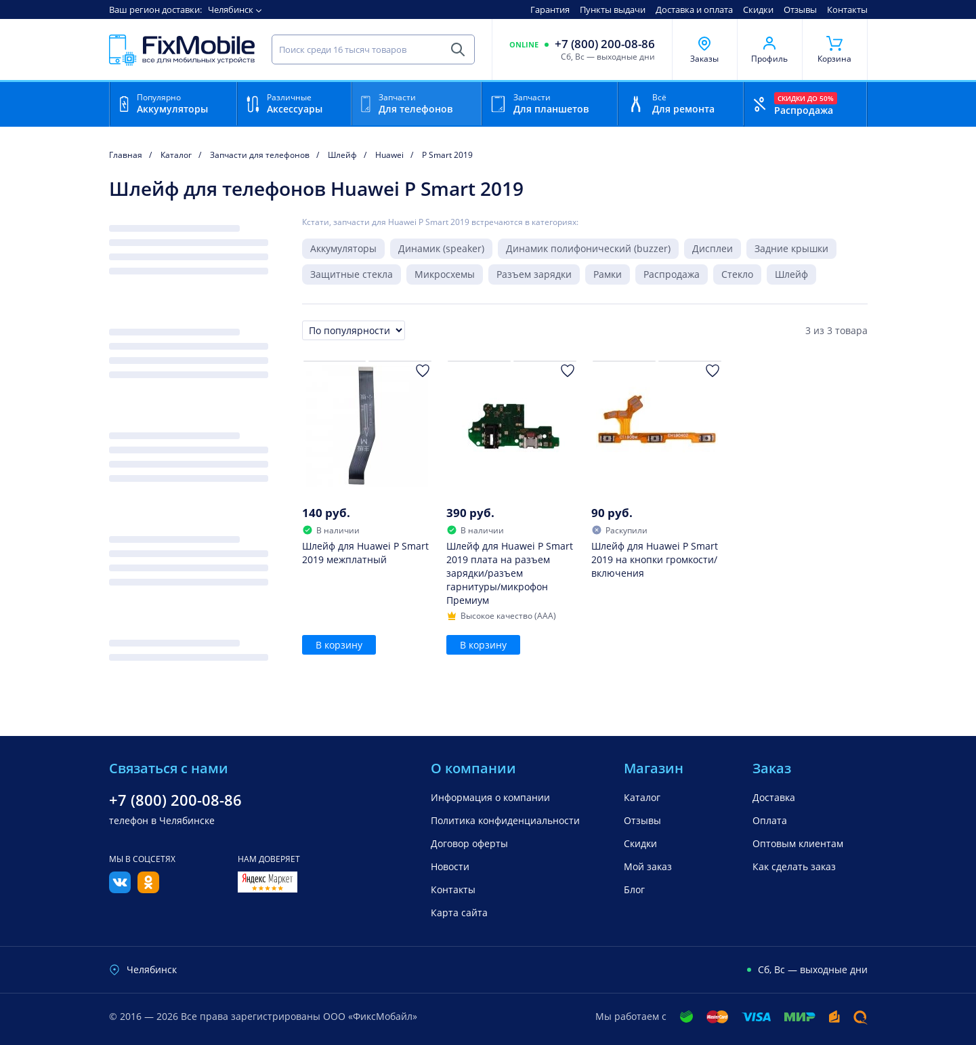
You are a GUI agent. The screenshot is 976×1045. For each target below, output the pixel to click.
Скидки (758, 9)
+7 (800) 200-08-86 (605, 44)
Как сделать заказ (794, 866)
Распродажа (671, 274)
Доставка (773, 797)
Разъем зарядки (534, 274)
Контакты (847, 9)
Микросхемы (445, 274)
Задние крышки (791, 248)
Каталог (642, 797)
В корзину (339, 644)
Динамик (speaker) (441, 248)
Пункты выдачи (612, 9)
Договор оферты (469, 843)
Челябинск (230, 9)
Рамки (607, 274)
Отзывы (800, 9)
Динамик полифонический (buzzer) (588, 248)
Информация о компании (490, 797)
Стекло (737, 274)
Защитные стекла (351, 274)
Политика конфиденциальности (505, 820)
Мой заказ (648, 866)
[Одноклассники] (148, 889)
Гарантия (550, 9)
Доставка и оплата (694, 9)
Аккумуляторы (343, 248)
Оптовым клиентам (797, 843)
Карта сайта (459, 912)
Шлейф (791, 274)
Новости (450, 866)
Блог (634, 889)
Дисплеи (712, 248)
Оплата (769, 820)
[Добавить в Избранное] (422, 371)
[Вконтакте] (120, 889)
